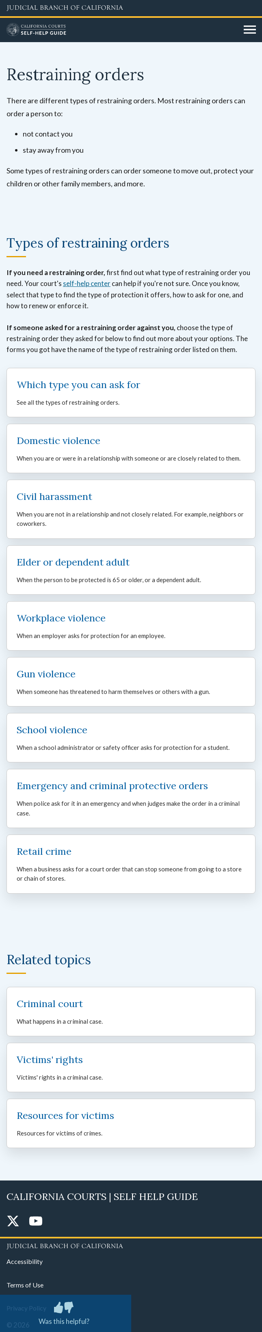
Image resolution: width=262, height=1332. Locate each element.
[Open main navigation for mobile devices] (250, 30)
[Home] (122, 30)
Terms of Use (24, 1285)
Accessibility (24, 1261)
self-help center (86, 283)
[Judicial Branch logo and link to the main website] (131, 8)
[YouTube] (35, 1222)
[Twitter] (12, 1222)
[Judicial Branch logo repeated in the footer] (131, 1245)
